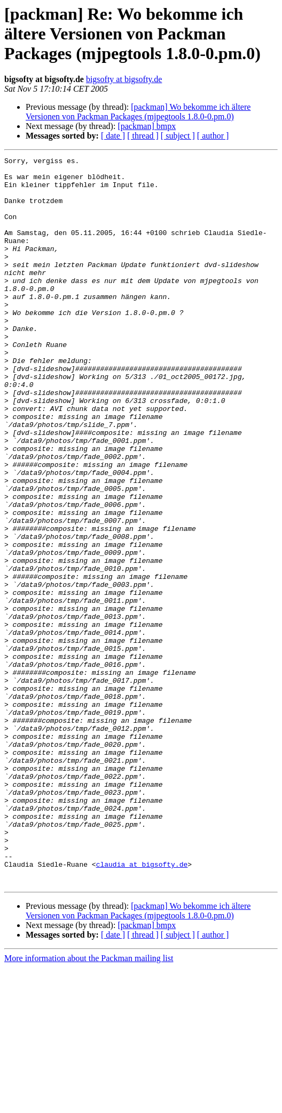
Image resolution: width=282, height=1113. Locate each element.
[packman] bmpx (147, 126)
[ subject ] (178, 135)
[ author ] (213, 135)
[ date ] (113, 135)
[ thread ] (143, 135)
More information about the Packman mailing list (88, 1103)
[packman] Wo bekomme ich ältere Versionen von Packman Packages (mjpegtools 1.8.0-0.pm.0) (138, 111)
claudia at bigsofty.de (142, 1006)
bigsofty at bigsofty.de (124, 79)
